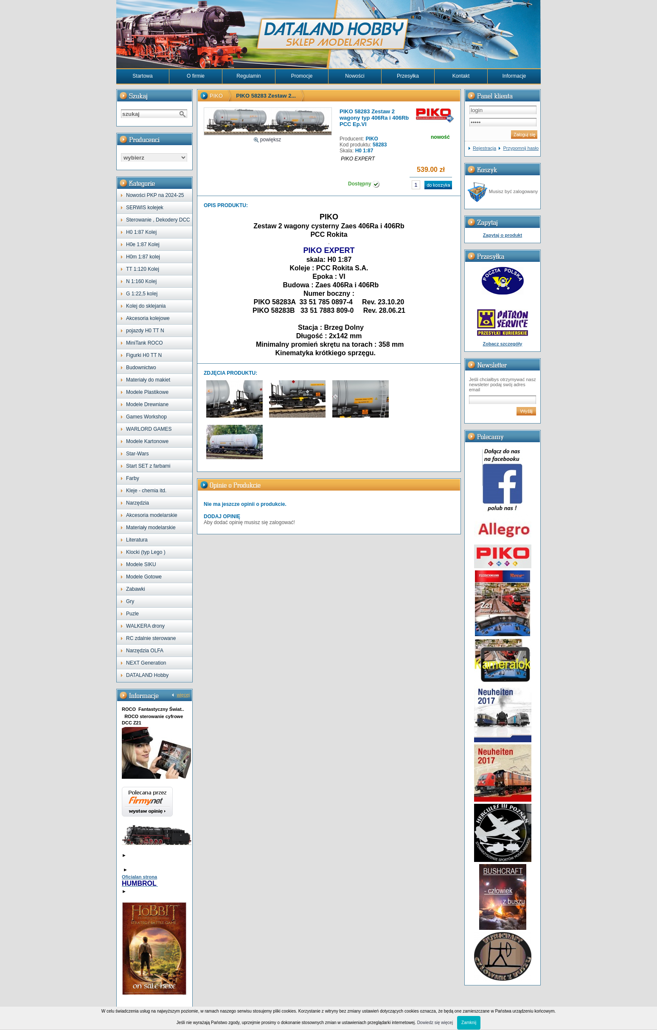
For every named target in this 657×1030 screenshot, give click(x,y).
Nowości (354, 76)
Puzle (132, 614)
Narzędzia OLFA (144, 651)
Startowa (142, 76)
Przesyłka (408, 76)
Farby (132, 478)
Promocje (302, 76)
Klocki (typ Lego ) (146, 552)
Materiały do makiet (148, 380)
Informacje (514, 76)
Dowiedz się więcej (435, 1022)
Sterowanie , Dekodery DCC (158, 220)
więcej (183, 694)
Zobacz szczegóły (502, 343)
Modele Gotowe (144, 577)
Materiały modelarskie (151, 527)
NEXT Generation (146, 663)
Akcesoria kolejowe (148, 318)
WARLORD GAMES (149, 429)
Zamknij (468, 1022)
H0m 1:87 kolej (143, 257)
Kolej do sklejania (146, 306)
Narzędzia (137, 503)
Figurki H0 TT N (144, 355)
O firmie (196, 76)
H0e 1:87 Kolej (143, 244)
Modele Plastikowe (147, 392)
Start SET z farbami (148, 466)
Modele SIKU (141, 564)
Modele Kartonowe (147, 441)
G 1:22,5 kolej (141, 294)
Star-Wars (137, 454)
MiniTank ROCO (144, 343)
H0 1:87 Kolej (141, 232)
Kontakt (461, 76)
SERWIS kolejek (144, 207)
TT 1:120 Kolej (142, 269)
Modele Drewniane (147, 404)
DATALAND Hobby (147, 675)
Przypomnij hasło (521, 148)
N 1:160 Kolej (141, 281)
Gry (130, 601)
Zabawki (135, 589)
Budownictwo (141, 367)
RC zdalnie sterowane (151, 638)
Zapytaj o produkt (502, 235)
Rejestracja (484, 148)
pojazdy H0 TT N (145, 331)
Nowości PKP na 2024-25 (155, 195)
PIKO (216, 96)
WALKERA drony (145, 626)
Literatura (137, 540)
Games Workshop (146, 417)
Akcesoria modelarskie (151, 515)
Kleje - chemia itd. (146, 491)
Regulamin (248, 76)
